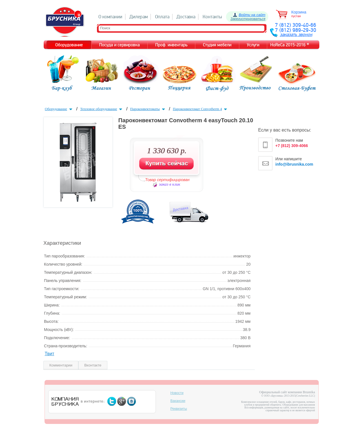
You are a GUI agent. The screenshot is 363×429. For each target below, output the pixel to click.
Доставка (185, 17)
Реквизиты (179, 409)
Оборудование (59, 109)
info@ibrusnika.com (294, 164)
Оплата (162, 17)
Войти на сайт (252, 15)
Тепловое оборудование (101, 109)
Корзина (298, 12)
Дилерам (138, 17)
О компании (110, 17)
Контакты (212, 17)
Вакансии (178, 401)
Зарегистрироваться (248, 19)
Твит (49, 353)
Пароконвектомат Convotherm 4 (200, 109)
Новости (177, 393)
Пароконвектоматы (148, 109)
